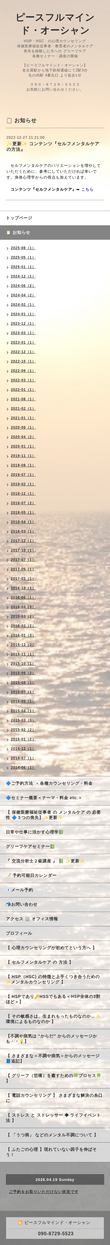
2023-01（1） (23, 342)
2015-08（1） (23, 683)
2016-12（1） (23, 588)
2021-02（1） (23, 409)
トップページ (19, 218)
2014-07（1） (23, 758)
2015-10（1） (23, 664)
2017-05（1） (23, 569)
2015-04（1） (23, 711)
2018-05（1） (23, 512)
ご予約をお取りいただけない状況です (44, 1191)
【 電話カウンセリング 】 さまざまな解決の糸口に (54, 1098)
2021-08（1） (23, 399)
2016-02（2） (23, 626)
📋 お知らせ (20, 232)
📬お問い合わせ (22, 904)
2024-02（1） (23, 305)
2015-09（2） (23, 673)
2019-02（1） (23, 484)
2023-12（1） (23, 324)
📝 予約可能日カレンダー (31, 875)
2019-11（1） (23, 456)
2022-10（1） (23, 361)
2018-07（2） (23, 503)
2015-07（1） (23, 692)
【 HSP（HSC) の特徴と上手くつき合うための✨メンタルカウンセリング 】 (53, 979)
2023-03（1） (23, 333)
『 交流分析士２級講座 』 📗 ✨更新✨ (45, 861)
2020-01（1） (23, 446)
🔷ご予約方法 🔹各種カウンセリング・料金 (49, 783)
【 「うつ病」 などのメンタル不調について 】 (52, 1135)
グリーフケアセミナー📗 (30, 846)
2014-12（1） (23, 749)
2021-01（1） (23, 418)
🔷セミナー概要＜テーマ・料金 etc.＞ (44, 797)
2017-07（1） (23, 560)
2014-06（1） (23, 768)
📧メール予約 (19, 889)
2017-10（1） (23, 550)
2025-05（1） (23, 257)
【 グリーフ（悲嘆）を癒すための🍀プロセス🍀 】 (53, 1078)
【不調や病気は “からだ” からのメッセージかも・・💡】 (51, 1039)
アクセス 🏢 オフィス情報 (32, 918)
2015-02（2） (23, 730)
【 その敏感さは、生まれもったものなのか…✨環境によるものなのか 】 (53, 1019)
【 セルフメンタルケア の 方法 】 (39, 962)
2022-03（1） (23, 380)
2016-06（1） (23, 597)
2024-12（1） (23, 276)
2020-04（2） (23, 437)
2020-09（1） (23, 427)
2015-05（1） (23, 701)
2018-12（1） (23, 494)
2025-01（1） (23, 267)
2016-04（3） (23, 607)
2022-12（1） (23, 352)
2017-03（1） (23, 579)
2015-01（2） (23, 739)
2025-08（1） (23, 248)
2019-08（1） (23, 465)
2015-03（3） (23, 720)
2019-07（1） (23, 475)
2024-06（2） (23, 286)
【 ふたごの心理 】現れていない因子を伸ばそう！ (51, 1152)
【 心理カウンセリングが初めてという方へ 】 (51, 947)
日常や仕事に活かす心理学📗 (35, 832)
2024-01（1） (23, 314)
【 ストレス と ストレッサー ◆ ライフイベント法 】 (53, 1118)
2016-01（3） (23, 635)
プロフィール (19, 933)
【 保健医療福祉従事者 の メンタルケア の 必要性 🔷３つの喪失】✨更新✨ (53, 815)
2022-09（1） (23, 371)
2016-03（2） (23, 616)
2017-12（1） (23, 541)
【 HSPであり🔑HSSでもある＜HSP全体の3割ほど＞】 (53, 999)
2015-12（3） (23, 645)
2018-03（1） (23, 531)
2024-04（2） (23, 295)
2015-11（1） (23, 654)
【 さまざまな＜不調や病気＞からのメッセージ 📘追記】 (53, 1058)
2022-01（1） (23, 390)
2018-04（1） (23, 522)
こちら (87, 189)
